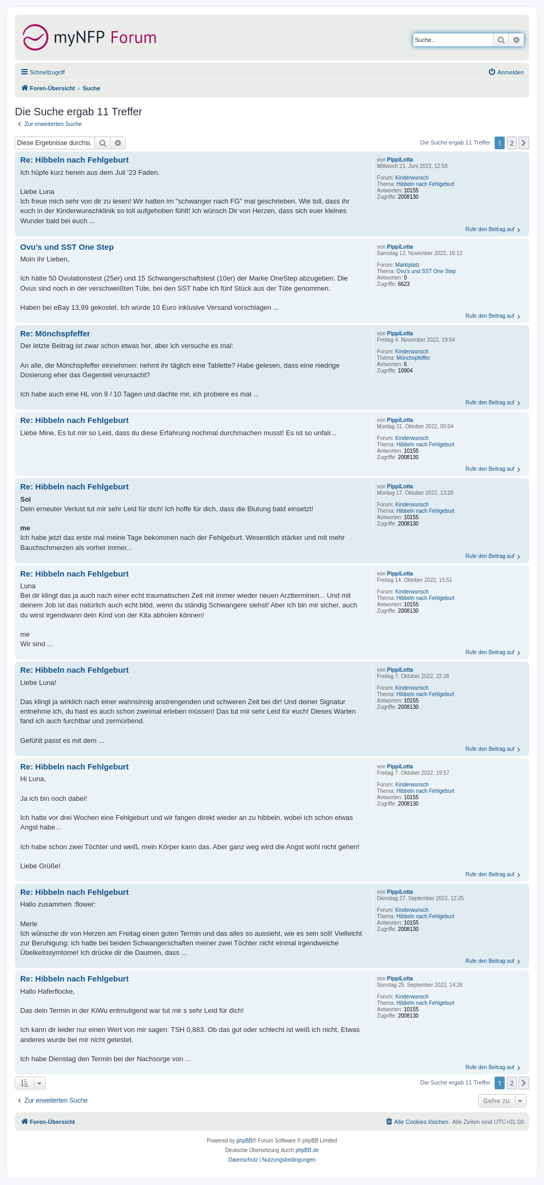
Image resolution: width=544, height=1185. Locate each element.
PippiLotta (400, 160)
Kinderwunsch (412, 178)
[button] (523, 143)
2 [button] (512, 143)
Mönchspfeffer (413, 358)
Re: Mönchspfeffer (55, 333)
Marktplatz (407, 265)
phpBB (244, 1141)
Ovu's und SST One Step (426, 271)
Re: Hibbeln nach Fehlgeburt (74, 159)
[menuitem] (506, 72)
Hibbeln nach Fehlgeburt (425, 184)
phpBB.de (307, 1150)
